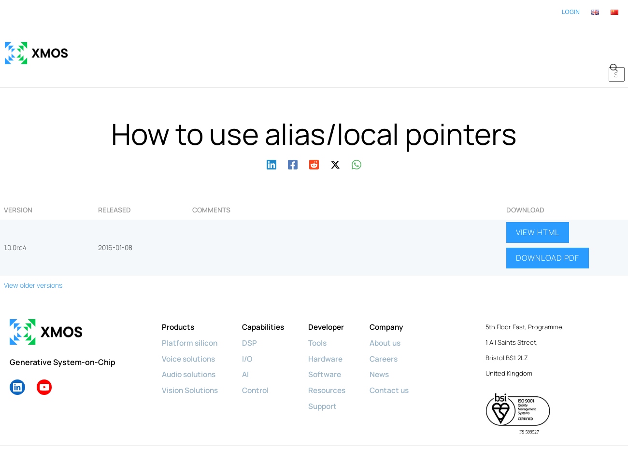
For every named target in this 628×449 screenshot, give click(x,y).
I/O (251, 329)
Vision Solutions (192, 360)
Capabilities (268, 298)
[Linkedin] (271, 134)
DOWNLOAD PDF (547, 229)
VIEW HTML (537, 203)
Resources (334, 360)
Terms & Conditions (259, 433)
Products (179, 298)
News (389, 344)
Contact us (399, 360)
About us (396, 314)
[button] (613, 38)
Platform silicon (190, 314)
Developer (333, 298)
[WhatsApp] (356, 134)
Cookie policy (152, 433)
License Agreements (329, 433)
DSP (253, 314)
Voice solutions (190, 329)
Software (331, 344)
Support (329, 375)
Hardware (332, 329)
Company (396, 298)
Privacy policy (201, 433)
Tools (324, 314)
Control (260, 360)
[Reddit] (314, 134)
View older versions (33, 256)
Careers (394, 329)
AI (249, 344)
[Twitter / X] (335, 134)
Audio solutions (191, 344)
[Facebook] (293, 134)
